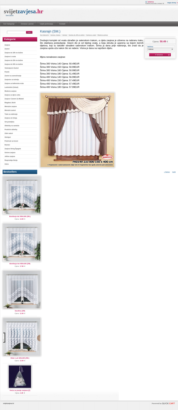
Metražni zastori (10, 110)
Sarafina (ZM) (20, 311)
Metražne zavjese (11, 106)
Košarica (151, 2)
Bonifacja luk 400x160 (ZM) (20, 264)
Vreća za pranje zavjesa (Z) (20, 390)
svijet (23, 11)
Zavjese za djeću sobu (12, 95)
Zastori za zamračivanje (13, 76)
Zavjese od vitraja (11, 118)
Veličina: (150, 47)
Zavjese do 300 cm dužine (14, 64)
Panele (7, 72)
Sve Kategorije (8, 24)
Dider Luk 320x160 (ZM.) (20, 358)
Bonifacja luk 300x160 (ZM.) (20, 216)
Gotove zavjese (10, 152)
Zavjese (7, 45)
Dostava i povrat (27, 24)
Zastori (7, 49)
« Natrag (167, 172)
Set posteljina (9, 122)
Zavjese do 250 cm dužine (14, 60)
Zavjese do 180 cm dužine (14, 53)
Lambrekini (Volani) (11, 87)
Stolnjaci (8, 137)
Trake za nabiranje (11, 114)
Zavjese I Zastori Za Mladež (14, 99)
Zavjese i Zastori (55, 35)
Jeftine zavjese (10, 156)
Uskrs (7, 164)
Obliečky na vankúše (12, 126)
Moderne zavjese (10, 91)
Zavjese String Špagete (13, 149)
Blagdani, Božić (10, 102)
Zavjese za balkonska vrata (14, 83)
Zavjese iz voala (10, 56)
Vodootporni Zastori (12, 68)
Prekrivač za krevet (11, 141)
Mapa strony (171, 3)
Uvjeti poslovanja (46, 24)
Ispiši (174, 172)
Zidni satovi (9, 133)
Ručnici (7, 145)
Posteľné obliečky (11, 129)
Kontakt (62, 24)
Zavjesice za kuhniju (12, 79)
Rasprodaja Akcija (11, 160)
